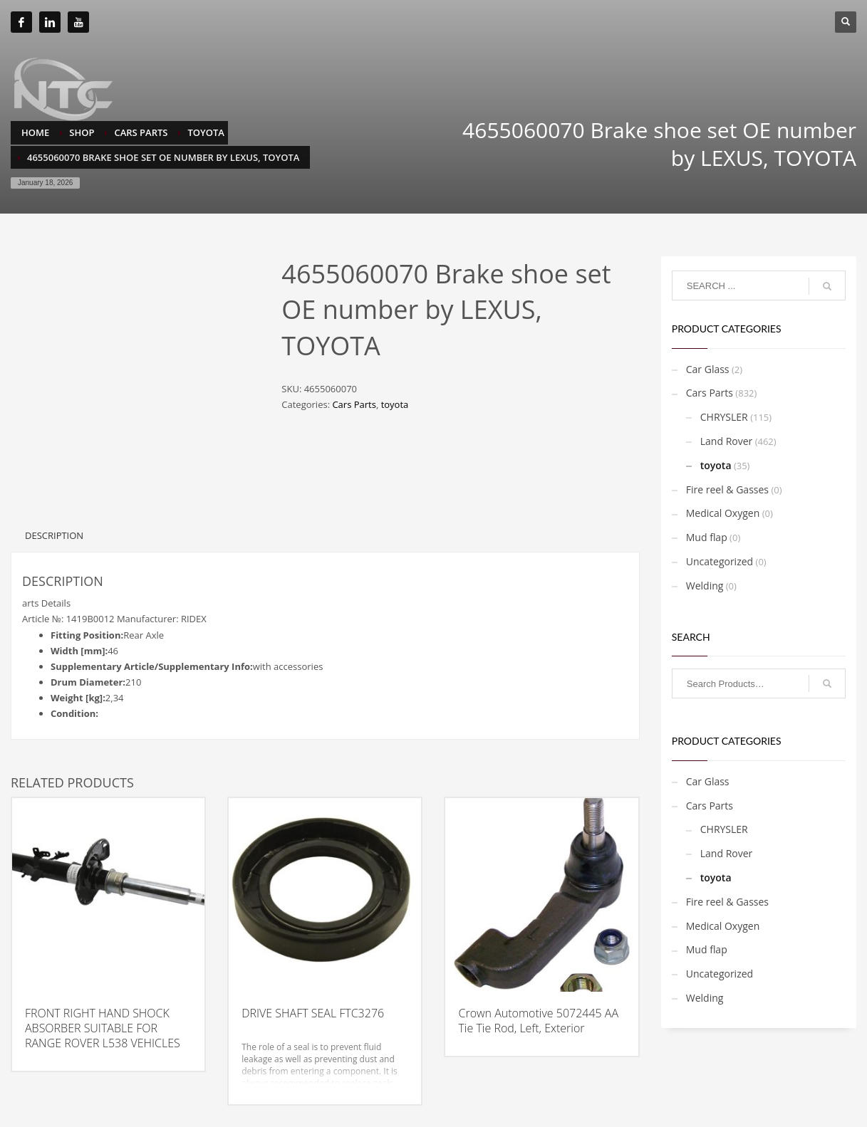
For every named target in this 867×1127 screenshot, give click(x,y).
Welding (705, 585)
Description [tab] (54, 535)
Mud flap (706, 537)
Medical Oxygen (723, 513)
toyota (395, 404)
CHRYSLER (724, 417)
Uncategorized (719, 561)
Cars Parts (353, 404)
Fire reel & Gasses (727, 489)
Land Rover (726, 441)
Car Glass (708, 369)
